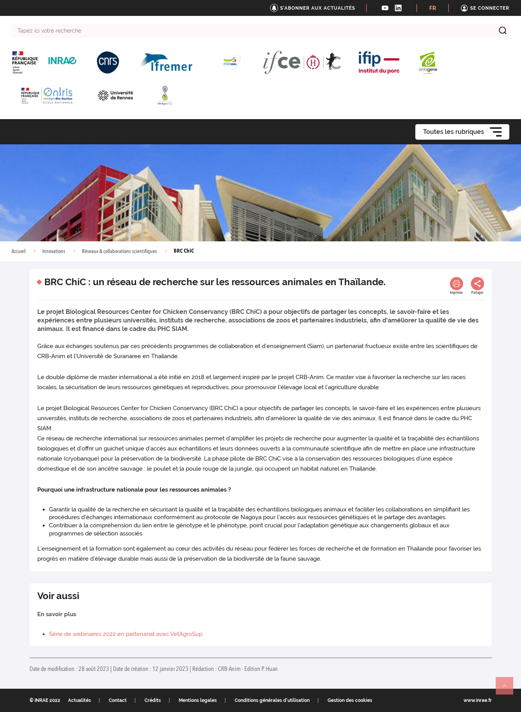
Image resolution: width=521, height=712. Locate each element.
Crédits (153, 700)
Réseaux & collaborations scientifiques (119, 251)
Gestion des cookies (350, 700)
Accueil (19, 251)
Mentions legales (198, 700)
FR (432, 8)
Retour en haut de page (507, 689)
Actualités (79, 700)
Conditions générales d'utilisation (272, 700)
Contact (118, 700)
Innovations (53, 251)
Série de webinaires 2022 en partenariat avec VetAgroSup (125, 634)
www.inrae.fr (477, 700)
